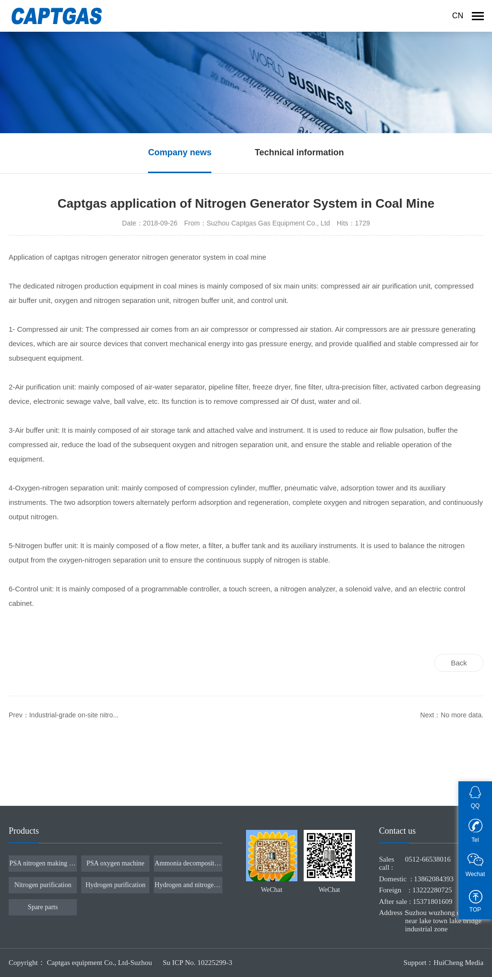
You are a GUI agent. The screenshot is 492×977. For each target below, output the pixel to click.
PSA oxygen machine (115, 863)
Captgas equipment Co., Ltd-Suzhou (100, 962)
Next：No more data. (452, 715)
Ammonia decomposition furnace (188, 863)
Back (459, 663)
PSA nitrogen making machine (43, 863)
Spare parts (43, 907)
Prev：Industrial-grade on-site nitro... (64, 715)
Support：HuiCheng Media (443, 962)
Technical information (299, 152)
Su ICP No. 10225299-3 (197, 962)
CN (457, 16)
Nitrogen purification (43, 885)
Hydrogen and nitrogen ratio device (188, 885)
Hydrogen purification (116, 885)
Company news (179, 152)
